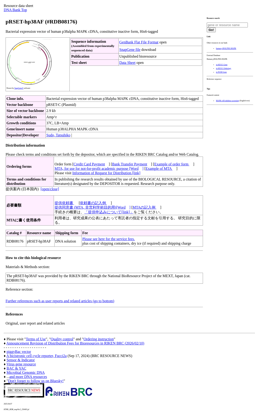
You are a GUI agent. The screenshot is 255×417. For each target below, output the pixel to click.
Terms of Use (36, 339)
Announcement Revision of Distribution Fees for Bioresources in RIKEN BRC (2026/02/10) (75, 343)
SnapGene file (130, 50)
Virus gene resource (21, 364)
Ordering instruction (99, 339)
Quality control (62, 339)
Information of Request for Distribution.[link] (106, 173)
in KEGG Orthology (223, 68)
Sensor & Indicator (21, 360)
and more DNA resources (28, 377)
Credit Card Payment (89, 164)
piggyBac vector (19, 352)
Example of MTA (159, 169)
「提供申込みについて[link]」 (109, 212)
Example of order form (171, 164)
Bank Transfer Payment (129, 164)
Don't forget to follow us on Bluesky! (36, 381)
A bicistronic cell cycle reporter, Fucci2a (36, 356)
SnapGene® (18, 88)
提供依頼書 (64, 203)
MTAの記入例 (144, 207)
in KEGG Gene (221, 65)
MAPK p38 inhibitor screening (227, 101)
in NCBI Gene (221, 72)
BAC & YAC (16, 368)
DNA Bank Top (15, 10)
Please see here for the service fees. (108, 239)
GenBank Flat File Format (138, 42)
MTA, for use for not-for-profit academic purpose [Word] (99, 169)
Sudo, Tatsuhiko (58, 135)
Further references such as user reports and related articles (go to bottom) (60, 301)
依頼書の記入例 (93, 203)
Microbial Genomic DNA (26, 372)
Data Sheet (127, 63)
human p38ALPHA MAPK (226, 48)
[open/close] (50, 189)
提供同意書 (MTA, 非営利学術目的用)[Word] (93, 207)
